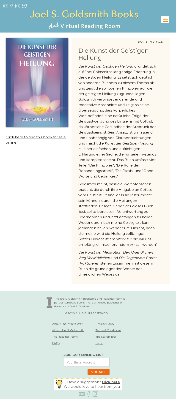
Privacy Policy (105, 323)
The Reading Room (65, 336)
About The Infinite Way (67, 323)
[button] (165, 19)
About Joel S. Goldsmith (68, 330)
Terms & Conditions (108, 330)
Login (99, 343)
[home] (84, 20)
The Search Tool (106, 336)
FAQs (56, 343)
